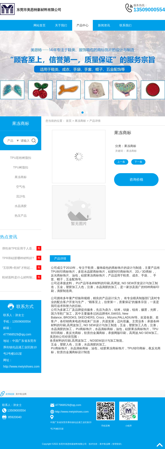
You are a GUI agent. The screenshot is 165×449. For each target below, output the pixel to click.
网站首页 (40, 25)
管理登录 (116, 444)
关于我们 (61, 25)
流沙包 (20, 196)
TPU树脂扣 (20, 167)
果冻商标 (21, 177)
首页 (69, 120)
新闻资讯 (104, 25)
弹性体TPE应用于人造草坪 (20, 248)
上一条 (121, 161)
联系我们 (125, 25)
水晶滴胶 (21, 206)
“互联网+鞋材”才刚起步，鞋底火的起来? (21, 267)
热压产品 (21, 215)
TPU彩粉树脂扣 (20, 157)
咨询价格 (136, 179)
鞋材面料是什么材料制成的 (20, 277)
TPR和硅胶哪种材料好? (18, 258)
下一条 (138, 161)
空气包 (20, 186)
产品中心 (82, 25)
